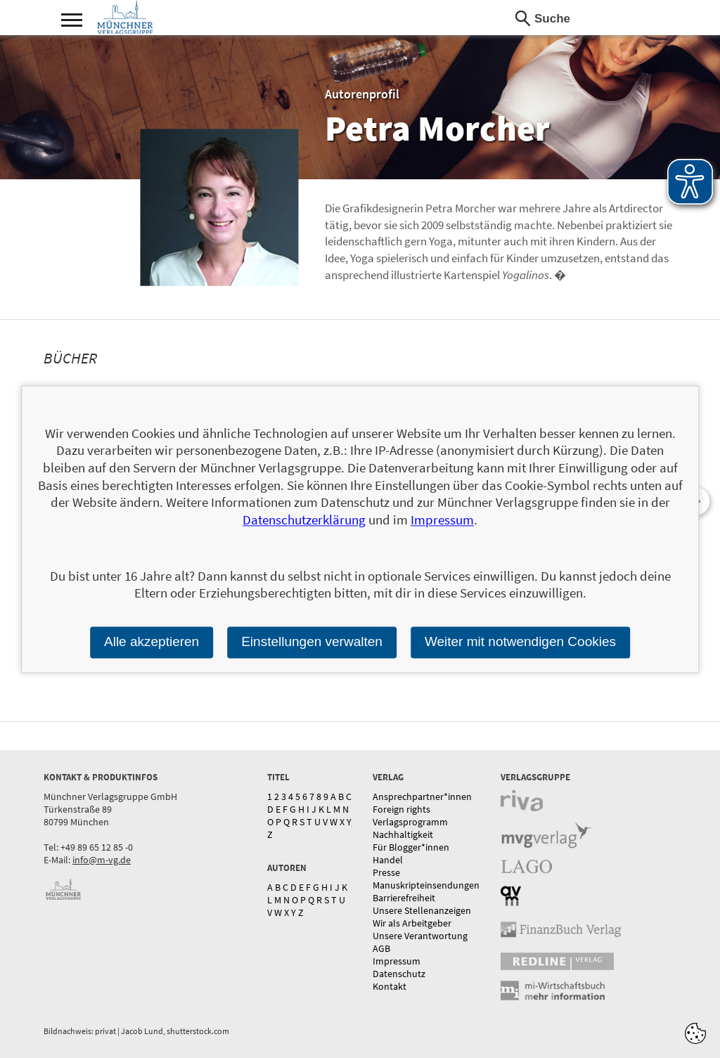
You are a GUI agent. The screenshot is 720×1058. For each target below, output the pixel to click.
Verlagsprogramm (410, 821)
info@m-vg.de (101, 859)
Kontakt (389, 986)
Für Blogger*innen (411, 847)
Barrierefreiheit (404, 897)
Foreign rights (401, 809)
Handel (388, 859)
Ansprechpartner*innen (422, 796)
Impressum (396, 961)
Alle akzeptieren (151, 641)
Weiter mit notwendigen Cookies (520, 641)
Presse (386, 872)
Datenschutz (399, 973)
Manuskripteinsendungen (426, 885)
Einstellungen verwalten (311, 641)
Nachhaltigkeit (403, 834)
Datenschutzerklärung (304, 519)
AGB (381, 948)
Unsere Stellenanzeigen (422, 910)
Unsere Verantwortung (420, 935)
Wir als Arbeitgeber (412, 923)
